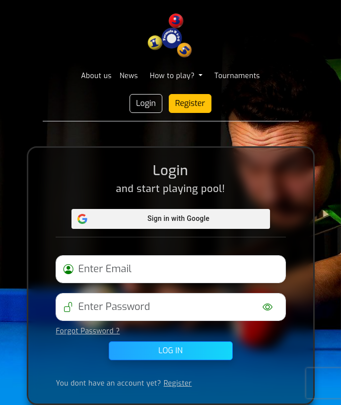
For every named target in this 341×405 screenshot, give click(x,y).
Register (190, 103)
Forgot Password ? (88, 331)
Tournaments (237, 76)
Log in (170, 350)
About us (96, 76)
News (129, 76)
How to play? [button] (173, 76)
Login (146, 103)
